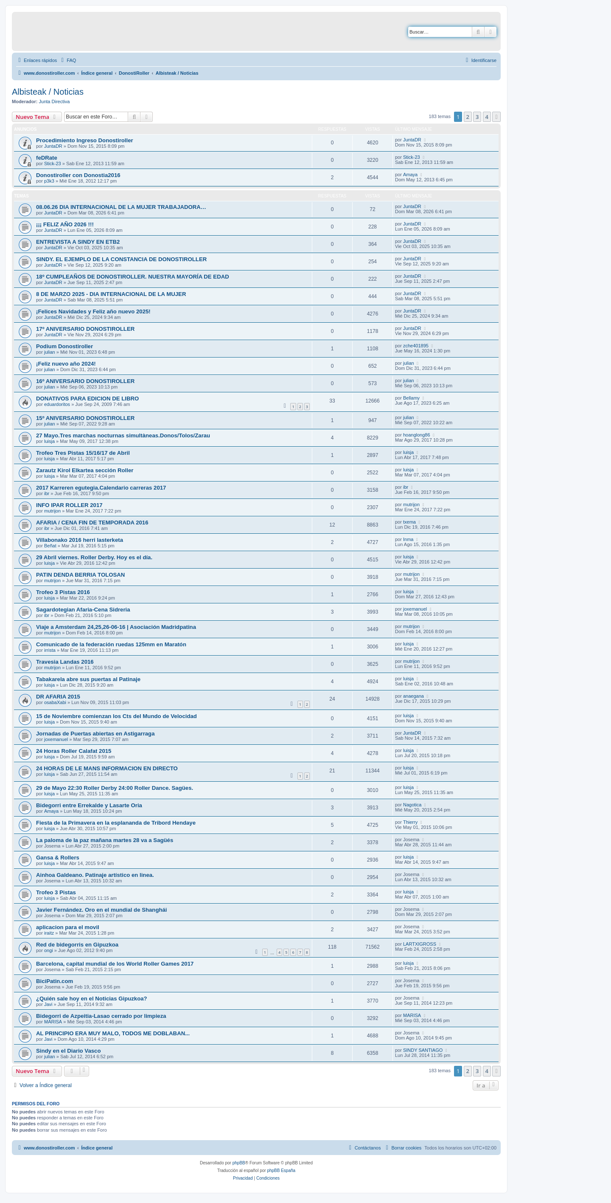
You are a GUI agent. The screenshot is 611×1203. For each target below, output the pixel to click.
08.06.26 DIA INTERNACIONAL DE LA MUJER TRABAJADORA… (121, 207)
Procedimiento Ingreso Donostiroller (84, 140)
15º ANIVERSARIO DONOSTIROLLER (85, 418)
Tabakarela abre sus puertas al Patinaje (88, 679)
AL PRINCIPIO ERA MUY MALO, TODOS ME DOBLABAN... (113, 1033)
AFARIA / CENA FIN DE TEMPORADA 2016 (92, 522)
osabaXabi (55, 702)
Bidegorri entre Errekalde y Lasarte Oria (89, 805)
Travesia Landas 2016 (65, 662)
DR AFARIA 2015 (58, 696)
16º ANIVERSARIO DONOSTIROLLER (85, 381)
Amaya (410, 174)
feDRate (46, 158)
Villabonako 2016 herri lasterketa (79, 540)
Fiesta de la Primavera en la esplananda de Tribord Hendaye (116, 823)
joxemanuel (415, 608)
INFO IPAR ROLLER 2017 (69, 505)
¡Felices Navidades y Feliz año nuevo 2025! (93, 311)
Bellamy (411, 397)
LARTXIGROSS (419, 944)
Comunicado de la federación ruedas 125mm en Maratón (111, 644)
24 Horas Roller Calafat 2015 (73, 751)
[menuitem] (67, 60)
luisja (49, 441)
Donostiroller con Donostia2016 (78, 175)
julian (49, 352)
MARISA (53, 1021)
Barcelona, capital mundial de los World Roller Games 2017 (114, 964)
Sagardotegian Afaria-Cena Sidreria (83, 609)
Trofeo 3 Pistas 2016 (63, 592)
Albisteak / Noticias (48, 91)
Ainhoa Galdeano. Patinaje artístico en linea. (95, 875)
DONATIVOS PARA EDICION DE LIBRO (87, 398)
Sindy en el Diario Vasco (68, 1051)
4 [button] (486, 117)
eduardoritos (57, 404)
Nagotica (412, 804)
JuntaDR (53, 146)
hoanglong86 (416, 434)
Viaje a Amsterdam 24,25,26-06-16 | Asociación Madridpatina (116, 627)
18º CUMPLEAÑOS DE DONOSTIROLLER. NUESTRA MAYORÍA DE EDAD (132, 276)
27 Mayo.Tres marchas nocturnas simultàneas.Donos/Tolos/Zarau (123, 435)
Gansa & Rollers (57, 857)
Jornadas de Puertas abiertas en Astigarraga (95, 733)
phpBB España (281, 1170)
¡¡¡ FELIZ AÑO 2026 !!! (65, 224)
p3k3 (49, 180)
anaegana (413, 696)
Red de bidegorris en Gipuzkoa (77, 944)
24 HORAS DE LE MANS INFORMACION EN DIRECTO (107, 768)
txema (409, 521)
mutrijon (52, 510)
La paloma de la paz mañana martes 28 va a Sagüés (104, 840)
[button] (496, 117)
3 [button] (477, 117)
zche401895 (416, 345)
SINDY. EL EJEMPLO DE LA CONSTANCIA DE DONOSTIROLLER (121, 259)
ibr (46, 493)
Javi (48, 1004)
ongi (48, 950)
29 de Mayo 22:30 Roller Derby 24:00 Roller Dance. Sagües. (114, 788)
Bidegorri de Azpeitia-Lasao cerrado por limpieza (101, 1016)
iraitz (49, 932)
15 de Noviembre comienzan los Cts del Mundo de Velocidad (116, 716)
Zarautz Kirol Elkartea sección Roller (84, 470)
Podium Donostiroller (64, 346)
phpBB (239, 1163)
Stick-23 (52, 163)
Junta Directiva (54, 101)
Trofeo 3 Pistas (56, 892)
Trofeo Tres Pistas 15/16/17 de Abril (83, 453)
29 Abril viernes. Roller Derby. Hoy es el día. (94, 557)
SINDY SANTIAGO (423, 1050)
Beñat (50, 545)
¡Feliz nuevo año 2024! (66, 364)
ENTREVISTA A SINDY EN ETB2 (78, 242)
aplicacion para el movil (67, 927)
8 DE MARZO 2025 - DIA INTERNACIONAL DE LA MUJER (111, 294)
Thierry (410, 822)
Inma (408, 539)
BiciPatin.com (54, 981)
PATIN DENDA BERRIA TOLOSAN (80, 575)
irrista (50, 650)
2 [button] (467, 117)
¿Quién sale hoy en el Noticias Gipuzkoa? (91, 998)
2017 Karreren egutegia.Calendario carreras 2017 (101, 488)
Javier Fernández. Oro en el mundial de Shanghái (101, 910)
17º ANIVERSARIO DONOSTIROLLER (85, 329)
